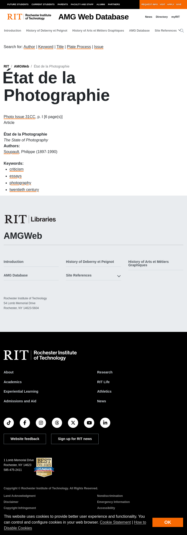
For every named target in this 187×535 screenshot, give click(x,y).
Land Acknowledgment (20, 496)
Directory (162, 16)
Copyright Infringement (20, 508)
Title (60, 47)
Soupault (11, 152)
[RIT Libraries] (31, 219)
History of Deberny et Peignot (46, 30)
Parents (63, 4)
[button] (182, 31)
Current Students (43, 4)
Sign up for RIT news (75, 439)
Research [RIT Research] (104, 372)
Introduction (12, 30)
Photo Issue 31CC (19, 117)
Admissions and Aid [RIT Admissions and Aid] (20, 401)
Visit (162, 4)
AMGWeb (21, 66)
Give (178, 4)
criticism (16, 169)
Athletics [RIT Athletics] (104, 391)
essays (15, 176)
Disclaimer (11, 502)
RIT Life (103, 382)
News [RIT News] (101, 401)
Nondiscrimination (110, 496)
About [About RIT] (8, 372)
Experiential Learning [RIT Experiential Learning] (21, 391)
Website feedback (24, 439)
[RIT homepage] (29, 17)
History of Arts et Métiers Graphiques (98, 30)
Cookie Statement (115, 522)
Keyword (45, 47)
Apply (170, 4)
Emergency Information (113, 502)
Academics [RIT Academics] (13, 382)
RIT (6, 66)
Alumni (100, 4)
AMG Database (139, 30)
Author (29, 47)
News (148, 16)
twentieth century (24, 190)
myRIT (175, 16)
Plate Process (79, 47)
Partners (114, 4)
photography (20, 183)
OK (167, 522)
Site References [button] (166, 30)
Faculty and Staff (82, 4)
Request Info (149, 4)
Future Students (17, 4)
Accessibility (106, 508)
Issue (98, 47)
